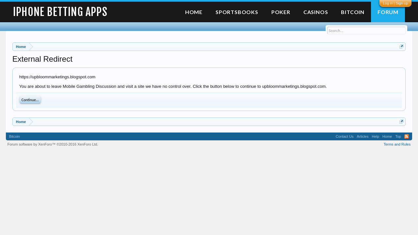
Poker (280, 12)
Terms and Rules (397, 144)
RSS (406, 136)
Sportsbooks (237, 12)
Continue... (30, 100)
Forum (388, 12)
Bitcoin (352, 12)
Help (375, 136)
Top (398, 136)
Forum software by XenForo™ (53, 144)
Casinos (315, 12)
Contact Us (344, 136)
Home (193, 12)
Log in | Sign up (395, 3)
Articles (362, 136)
